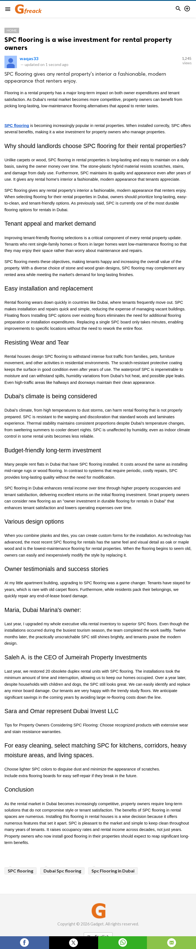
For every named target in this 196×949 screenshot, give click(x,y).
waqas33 (29, 58)
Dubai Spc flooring (62, 870)
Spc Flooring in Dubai (112, 870)
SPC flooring (20, 870)
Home (12, 30)
